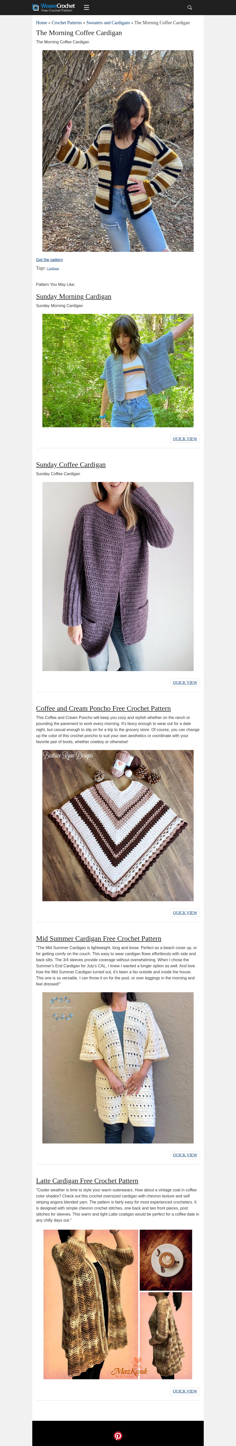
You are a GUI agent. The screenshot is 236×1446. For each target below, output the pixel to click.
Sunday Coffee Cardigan (71, 464)
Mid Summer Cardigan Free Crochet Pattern (98, 938)
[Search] (190, 7)
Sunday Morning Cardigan (73, 296)
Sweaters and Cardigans (108, 22)
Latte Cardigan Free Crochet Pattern (87, 1181)
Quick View (185, 439)
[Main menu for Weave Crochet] (86, 7)
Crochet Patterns (67, 22)
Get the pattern (49, 260)
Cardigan (53, 268)
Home (41, 22)
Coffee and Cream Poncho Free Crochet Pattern (103, 708)
